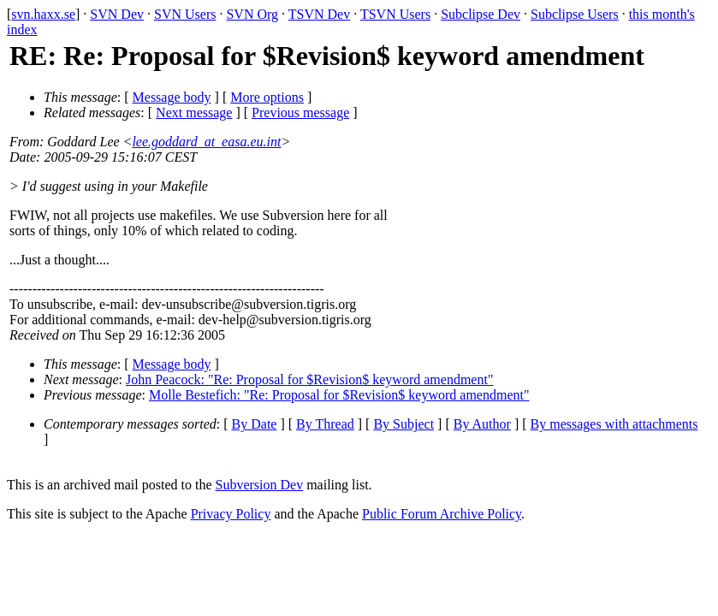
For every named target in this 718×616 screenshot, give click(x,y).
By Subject (403, 424)
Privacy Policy (231, 513)
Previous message (300, 112)
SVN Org (252, 14)
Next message (194, 112)
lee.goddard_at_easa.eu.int (206, 141)
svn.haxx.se (43, 14)
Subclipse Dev (480, 14)
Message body (172, 97)
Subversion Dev (260, 484)
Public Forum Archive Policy (441, 513)
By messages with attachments (614, 424)
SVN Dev (117, 14)
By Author (482, 424)
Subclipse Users (575, 14)
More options (267, 97)
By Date (254, 424)
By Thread (325, 424)
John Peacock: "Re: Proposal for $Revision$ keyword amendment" (309, 379)
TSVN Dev (319, 14)
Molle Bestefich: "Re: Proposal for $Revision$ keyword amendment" (339, 395)
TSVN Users (395, 14)
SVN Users (185, 14)
